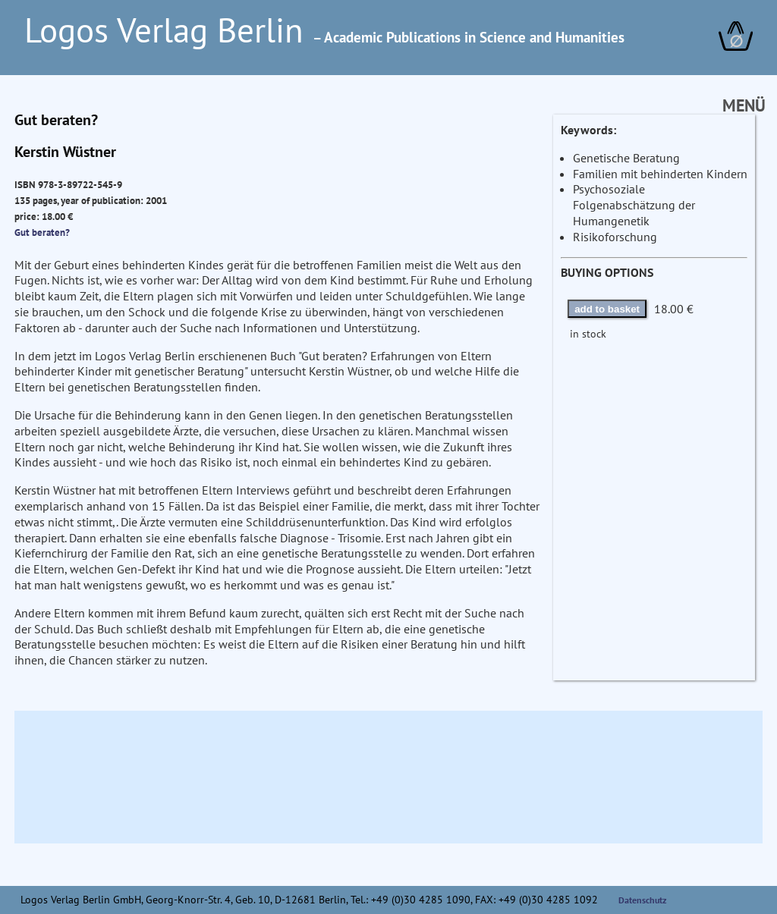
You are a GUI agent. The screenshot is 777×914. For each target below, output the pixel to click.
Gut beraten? (42, 232)
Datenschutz (642, 900)
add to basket (607, 309)
